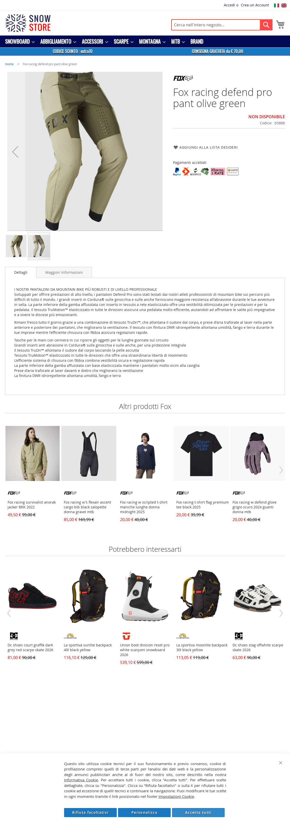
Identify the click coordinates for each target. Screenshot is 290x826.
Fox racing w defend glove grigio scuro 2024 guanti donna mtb (255, 507)
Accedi (229, 5)
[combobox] (222, 24)
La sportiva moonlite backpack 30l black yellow (201, 647)
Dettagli (20, 272)
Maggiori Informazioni (64, 272)
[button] (15, 152)
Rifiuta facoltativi (90, 812)
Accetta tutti (198, 812)
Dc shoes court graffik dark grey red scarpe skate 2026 (30, 647)
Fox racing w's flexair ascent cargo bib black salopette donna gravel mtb (87, 507)
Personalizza (144, 812)
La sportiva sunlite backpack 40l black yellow (88, 647)
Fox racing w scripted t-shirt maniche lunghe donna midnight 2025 (143, 507)
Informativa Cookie (81, 779)
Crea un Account (255, 5)
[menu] (145, 41)
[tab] (20, 272)
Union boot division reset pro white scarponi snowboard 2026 (144, 650)
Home (9, 64)
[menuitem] (18, 41)
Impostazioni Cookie (176, 796)
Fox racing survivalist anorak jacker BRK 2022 (32, 504)
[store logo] (28, 23)
